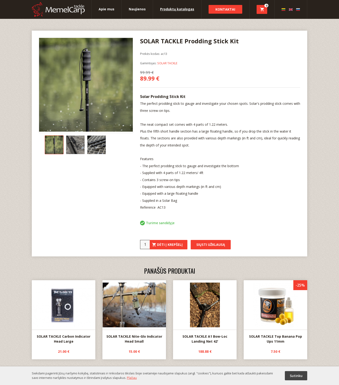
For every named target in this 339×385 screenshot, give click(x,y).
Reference (148, 207)
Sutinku (296, 375)
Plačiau (132, 378)
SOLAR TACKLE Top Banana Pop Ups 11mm (275, 312)
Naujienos (137, 9)
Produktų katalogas (177, 9)
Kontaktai (225, 9)
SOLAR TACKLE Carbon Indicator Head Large (63, 312)
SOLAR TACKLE (167, 63)
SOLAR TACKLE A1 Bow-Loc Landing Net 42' (205, 312)
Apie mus (106, 9)
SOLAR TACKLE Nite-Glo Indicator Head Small (134, 312)
